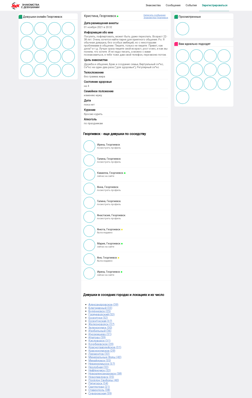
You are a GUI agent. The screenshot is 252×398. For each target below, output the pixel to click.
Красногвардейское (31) (104, 347)
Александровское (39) (103, 304)
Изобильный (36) (99, 331)
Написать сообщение (155, 15)
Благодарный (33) (100, 308)
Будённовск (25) (99, 311)
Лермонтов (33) (99, 354)
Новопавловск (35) (101, 377)
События (191, 5)
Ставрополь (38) (99, 390)
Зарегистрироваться (214, 5)
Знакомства (153, 5)
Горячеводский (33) (101, 314)
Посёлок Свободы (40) (103, 380)
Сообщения (173, 5)
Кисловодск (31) (99, 340)
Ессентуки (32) (98, 318)
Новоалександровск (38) (105, 373)
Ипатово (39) (97, 337)
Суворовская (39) (100, 393)
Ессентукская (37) (100, 321)
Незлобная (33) (98, 367)
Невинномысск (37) (101, 363)
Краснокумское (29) (101, 350)
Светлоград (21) (99, 387)
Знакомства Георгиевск (156, 17)
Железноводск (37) (101, 324)
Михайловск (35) (99, 360)
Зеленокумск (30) (100, 327)
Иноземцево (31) (100, 334)
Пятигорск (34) (98, 383)
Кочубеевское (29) (100, 344)
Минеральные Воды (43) (104, 357)
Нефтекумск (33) (99, 370)
